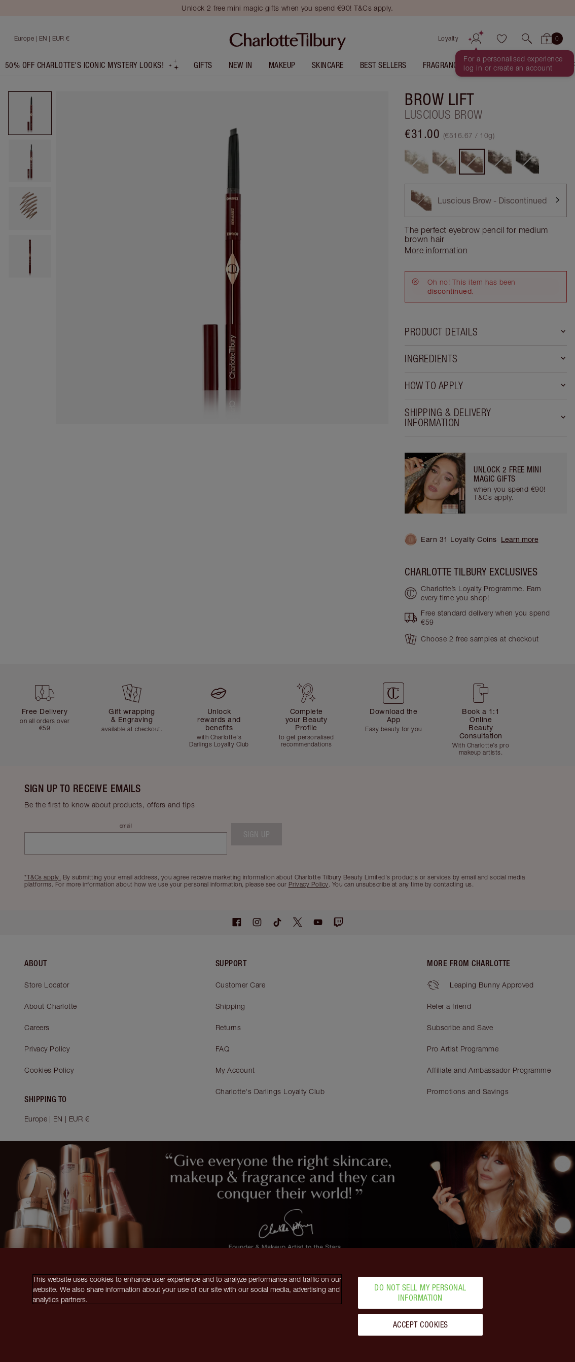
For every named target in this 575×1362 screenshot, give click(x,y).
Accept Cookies (420, 1324)
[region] (287, 1305)
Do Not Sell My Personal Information (420, 1292)
